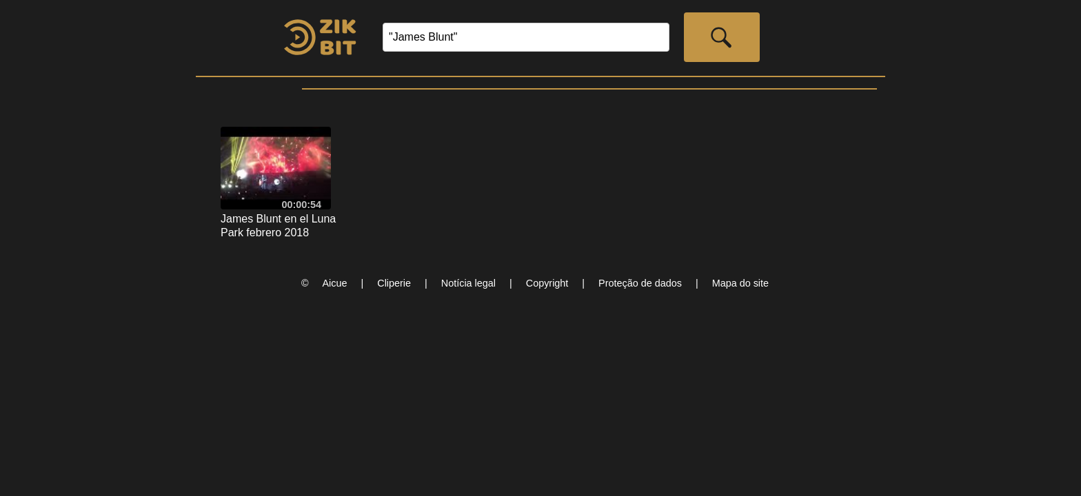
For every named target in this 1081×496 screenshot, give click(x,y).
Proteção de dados (640, 283)
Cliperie (394, 283)
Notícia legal (468, 283)
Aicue (335, 283)
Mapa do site (740, 283)
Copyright (547, 283)
